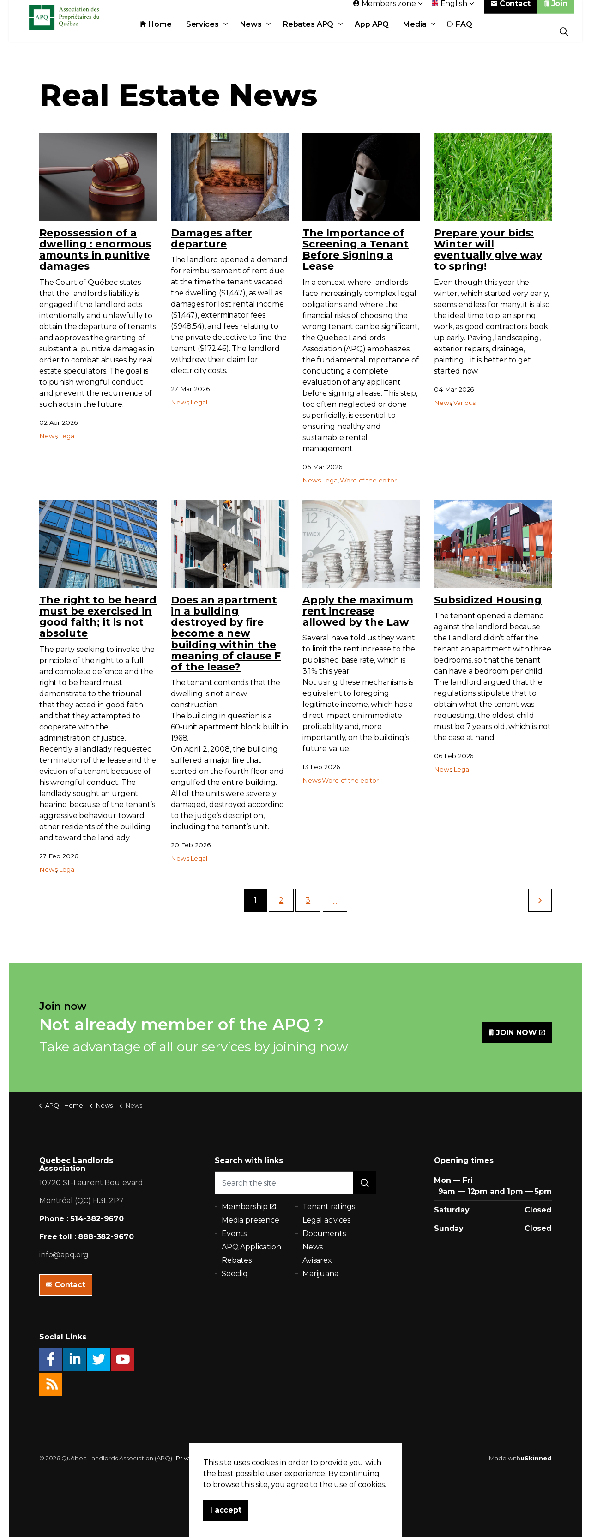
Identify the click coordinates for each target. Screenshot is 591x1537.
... (335, 901)
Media (425, 31)
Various (464, 402)
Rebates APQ (318, 31)
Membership (248, 1206)
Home (166, 31)
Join (556, 10)
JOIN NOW (516, 1033)
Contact (510, 10)
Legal (67, 436)
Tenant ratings (328, 1206)
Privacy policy (196, 1458)
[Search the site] (295, 1182)
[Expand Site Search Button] (564, 31)
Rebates (237, 1260)
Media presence (250, 1220)
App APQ (382, 31)
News (261, 31)
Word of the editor (368, 480)
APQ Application (251, 1246)
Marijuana (320, 1273)
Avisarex (317, 1260)
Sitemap (234, 1458)
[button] (364, 1182)
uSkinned (536, 1458)
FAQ (470, 31)
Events (234, 1233)
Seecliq (235, 1273)
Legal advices (326, 1220)
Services (212, 31)
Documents (324, 1233)
